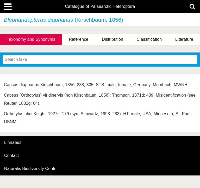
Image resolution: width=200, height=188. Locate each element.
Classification (149, 39)
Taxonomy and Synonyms (31, 39)
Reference (78, 39)
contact (11, 155)
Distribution (112, 39)
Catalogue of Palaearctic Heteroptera (100, 6)
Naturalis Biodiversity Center (31, 169)
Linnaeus (12, 142)
